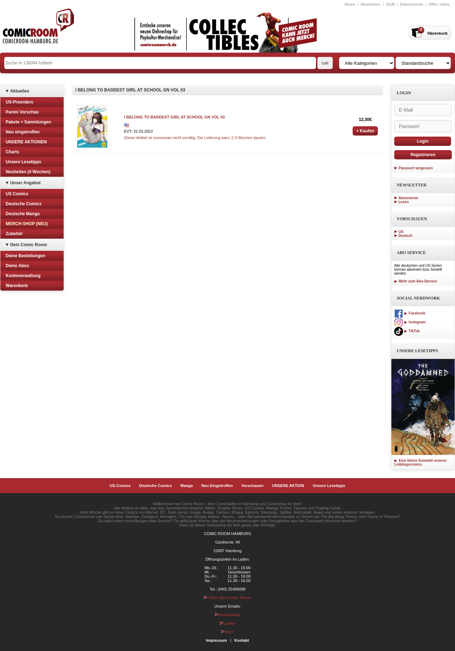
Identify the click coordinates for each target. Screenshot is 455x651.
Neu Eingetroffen (217, 485)
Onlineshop (227, 615)
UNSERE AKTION (288, 485)
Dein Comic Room (28, 244)
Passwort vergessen (415, 168)
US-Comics (120, 485)
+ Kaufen (365, 130)
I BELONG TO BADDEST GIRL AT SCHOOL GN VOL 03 (174, 117)
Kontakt (241, 640)
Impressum (216, 640)
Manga (187, 485)
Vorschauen (252, 485)
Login (423, 141)
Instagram (409, 322)
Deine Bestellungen (25, 255)
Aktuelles (19, 91)
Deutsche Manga (22, 213)
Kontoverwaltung (23, 275)
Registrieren (423, 154)
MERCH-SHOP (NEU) (27, 223)
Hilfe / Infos (439, 4)
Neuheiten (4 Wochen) (28, 171)
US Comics (17, 193)
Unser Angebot (25, 182)
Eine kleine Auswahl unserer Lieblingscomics (420, 462)
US (400, 232)
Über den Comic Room (227, 598)
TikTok (407, 331)
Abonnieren (408, 198)
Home (349, 4)
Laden (227, 623)
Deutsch (405, 236)
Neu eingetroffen (22, 131)
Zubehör (14, 233)
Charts (12, 151)
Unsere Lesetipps (23, 161)
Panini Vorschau (22, 112)
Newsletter (371, 4)
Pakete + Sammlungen (28, 122)
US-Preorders (19, 102)
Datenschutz (411, 4)
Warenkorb (17, 285)
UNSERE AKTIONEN (26, 141)
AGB (390, 4)
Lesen (403, 202)
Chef (227, 632)
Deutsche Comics (24, 203)
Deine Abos (17, 265)
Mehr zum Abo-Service (415, 281)
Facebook (409, 313)
